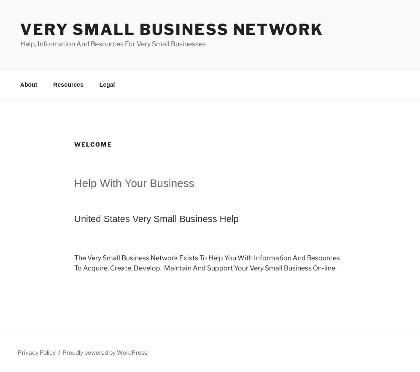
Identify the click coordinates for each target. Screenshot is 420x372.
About (28, 84)
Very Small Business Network (171, 29)
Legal (107, 84)
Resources (68, 84)
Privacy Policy (37, 352)
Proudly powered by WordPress (104, 352)
